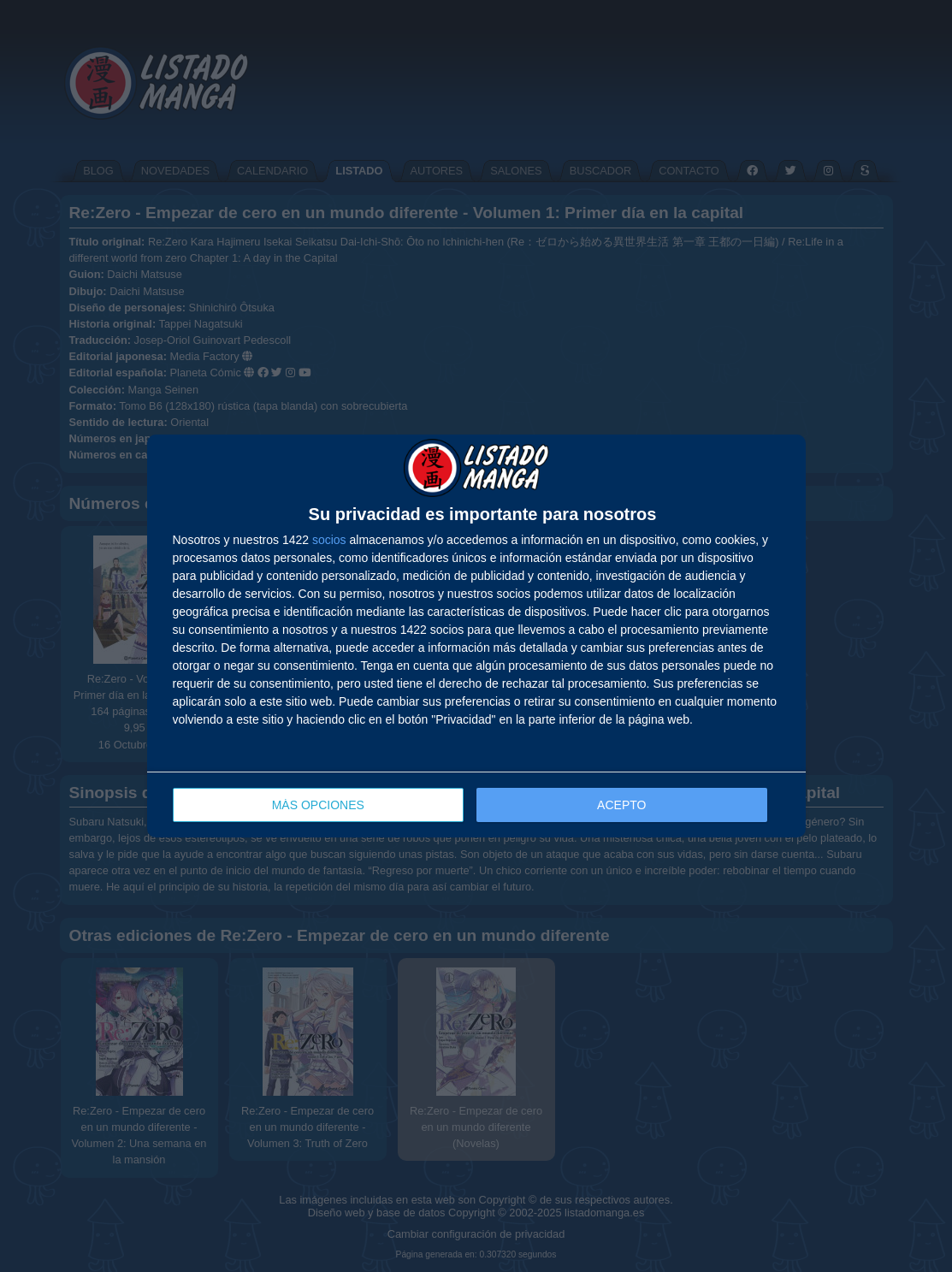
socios (329, 540)
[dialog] (476, 636)
